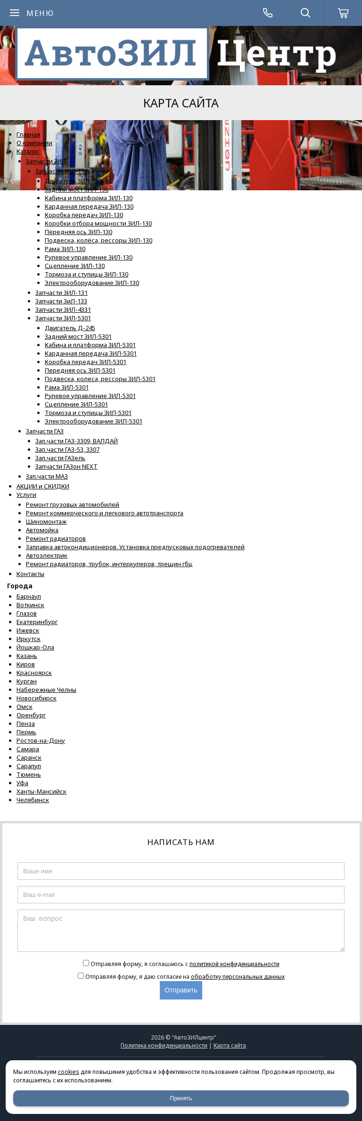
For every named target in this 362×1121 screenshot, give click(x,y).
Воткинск (30, 605)
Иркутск (28, 638)
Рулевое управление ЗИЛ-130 (88, 257)
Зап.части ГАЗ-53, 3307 (67, 449)
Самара (27, 749)
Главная (28, 134)
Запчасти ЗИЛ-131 (61, 292)
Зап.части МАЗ (47, 476)
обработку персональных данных (238, 977)
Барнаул (28, 596)
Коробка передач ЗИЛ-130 (84, 215)
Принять (181, 1098)
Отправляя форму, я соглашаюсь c (185, 964)
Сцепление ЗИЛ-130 (75, 265)
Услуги (26, 494)
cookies (68, 1072)
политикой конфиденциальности (234, 964)
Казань (26, 655)
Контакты (30, 573)
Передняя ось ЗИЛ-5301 (80, 370)
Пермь (26, 732)
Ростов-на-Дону (40, 740)
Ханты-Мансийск (41, 791)
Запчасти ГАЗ (45, 431)
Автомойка (42, 530)
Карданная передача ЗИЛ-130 (89, 206)
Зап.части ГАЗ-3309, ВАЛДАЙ (76, 441)
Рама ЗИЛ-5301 (67, 387)
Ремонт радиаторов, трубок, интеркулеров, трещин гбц (109, 564)
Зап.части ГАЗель (60, 458)
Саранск (28, 757)
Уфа (22, 783)
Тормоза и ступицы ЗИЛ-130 (86, 274)
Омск (24, 706)
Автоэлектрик (46, 555)
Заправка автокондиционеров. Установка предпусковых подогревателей (135, 547)
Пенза (25, 723)
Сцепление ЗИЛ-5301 (76, 404)
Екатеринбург (37, 621)
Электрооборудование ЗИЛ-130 (92, 282)
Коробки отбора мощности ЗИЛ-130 (98, 223)
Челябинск (32, 800)
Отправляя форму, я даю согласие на (185, 977)
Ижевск (27, 630)
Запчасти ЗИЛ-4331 (63, 309)
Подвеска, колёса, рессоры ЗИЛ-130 (98, 240)
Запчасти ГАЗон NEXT (66, 466)
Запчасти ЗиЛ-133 (61, 301)
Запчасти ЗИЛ (46, 161)
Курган (26, 681)
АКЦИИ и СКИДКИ (42, 486)
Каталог (28, 151)
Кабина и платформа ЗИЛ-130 (88, 198)
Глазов (26, 613)
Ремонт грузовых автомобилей (72, 504)
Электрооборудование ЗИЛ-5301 (93, 421)
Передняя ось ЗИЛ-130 (78, 231)
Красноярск (34, 672)
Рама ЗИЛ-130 (65, 248)
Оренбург (31, 715)
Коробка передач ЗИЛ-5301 (85, 361)
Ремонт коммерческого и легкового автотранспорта (104, 513)
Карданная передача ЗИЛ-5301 (91, 353)
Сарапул (28, 766)
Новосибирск (36, 698)
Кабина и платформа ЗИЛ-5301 (90, 345)
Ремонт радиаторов (56, 538)
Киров (25, 664)
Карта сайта (230, 1045)
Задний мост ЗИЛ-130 (76, 189)
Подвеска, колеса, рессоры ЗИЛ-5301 (100, 378)
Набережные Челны (46, 689)
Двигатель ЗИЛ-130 (73, 181)
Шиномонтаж (46, 521)
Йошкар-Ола (35, 647)
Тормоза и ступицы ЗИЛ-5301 (88, 412)
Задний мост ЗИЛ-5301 (78, 336)
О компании (34, 142)
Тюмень (28, 774)
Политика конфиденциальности (164, 1045)
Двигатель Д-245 (70, 328)
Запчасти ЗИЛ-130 (61, 171)
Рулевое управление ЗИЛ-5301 (90, 395)
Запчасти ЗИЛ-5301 (63, 318)
